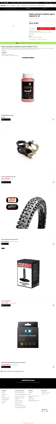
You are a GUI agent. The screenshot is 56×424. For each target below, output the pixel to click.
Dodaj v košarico (47, 28)
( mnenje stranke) (35, 18)
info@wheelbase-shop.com (33, 400)
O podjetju (30, 392)
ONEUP (12, 54)
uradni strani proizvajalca (14, 55)
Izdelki (5, 9)
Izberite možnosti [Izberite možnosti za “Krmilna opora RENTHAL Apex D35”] (7, 182)
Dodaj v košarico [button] (7, 119)
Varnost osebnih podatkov (20, 405)
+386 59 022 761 (31, 398)
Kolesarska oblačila (24, 5)
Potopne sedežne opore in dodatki (24, 9)
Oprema (18, 5)
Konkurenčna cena (18, 402)
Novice (29, 394)
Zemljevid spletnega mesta (20, 407)
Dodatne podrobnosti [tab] (26, 43)
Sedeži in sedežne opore (15, 9)
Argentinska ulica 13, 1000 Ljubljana (34, 2)
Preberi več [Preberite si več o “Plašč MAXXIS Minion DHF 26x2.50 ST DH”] (6, 243)
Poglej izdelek (53, 119)
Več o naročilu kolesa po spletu (21, 394)
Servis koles (39, 5)
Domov (2, 9)
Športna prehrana (32, 5)
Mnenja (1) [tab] (37, 43)
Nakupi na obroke (18, 400)
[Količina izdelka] (32, 28)
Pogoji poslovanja (18, 404)
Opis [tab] (17, 43)
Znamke (43, 5)
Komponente (13, 5)
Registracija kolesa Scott (20, 396)
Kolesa (8, 5)
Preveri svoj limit (45, 8)
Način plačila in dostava (19, 392)
